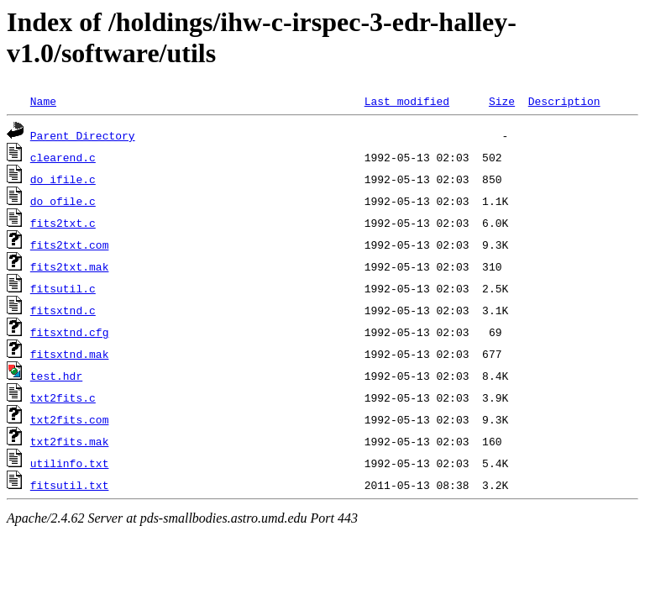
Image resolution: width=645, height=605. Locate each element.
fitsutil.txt (69, 484)
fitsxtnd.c (63, 310)
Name (43, 100)
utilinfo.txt (69, 463)
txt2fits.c (63, 397)
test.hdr (56, 375)
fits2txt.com (69, 244)
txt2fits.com (69, 419)
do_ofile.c (63, 200)
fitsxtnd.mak (69, 353)
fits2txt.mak (69, 266)
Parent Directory (82, 135)
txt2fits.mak (69, 441)
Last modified (406, 100)
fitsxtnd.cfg (69, 331)
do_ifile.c (63, 179)
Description (564, 100)
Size (502, 100)
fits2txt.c (63, 222)
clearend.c (63, 157)
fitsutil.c (63, 288)
